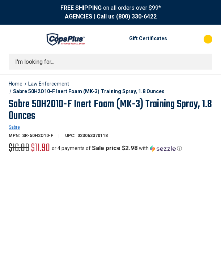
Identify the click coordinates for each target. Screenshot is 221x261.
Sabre (14, 127)
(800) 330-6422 (136, 16)
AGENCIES (78, 16)
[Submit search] (204, 62)
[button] (117, 148)
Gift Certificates (148, 38)
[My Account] (176, 39)
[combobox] (110, 62)
